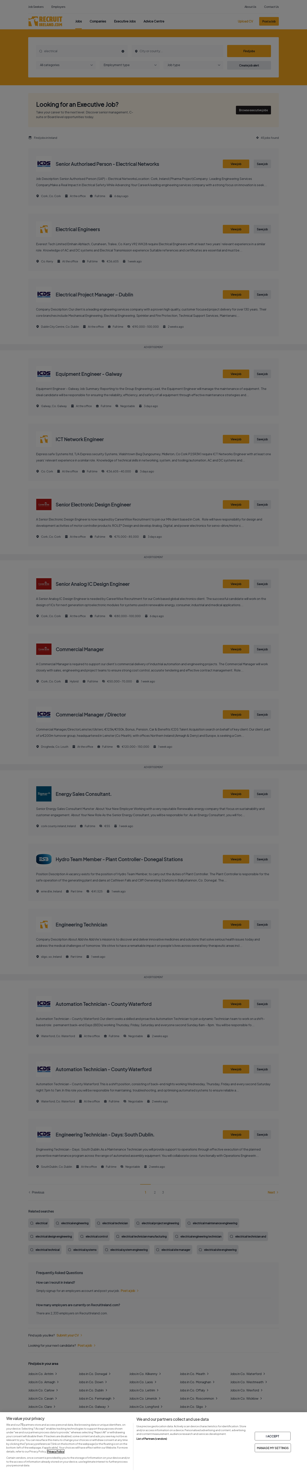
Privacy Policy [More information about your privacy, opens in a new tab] (55, 1451)
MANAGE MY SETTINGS (273, 1448)
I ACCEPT (272, 1436)
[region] (153, 1442)
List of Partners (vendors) (151, 1438)
